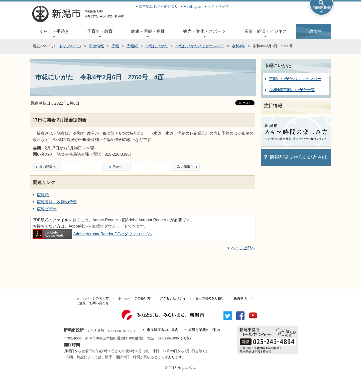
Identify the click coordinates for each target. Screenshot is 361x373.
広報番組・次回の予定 (57, 202)
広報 (115, 46)
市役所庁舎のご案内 (162, 330)
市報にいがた (156, 46)
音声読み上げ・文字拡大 (158, 7)
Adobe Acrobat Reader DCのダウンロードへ (92, 234)
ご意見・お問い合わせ (92, 303)
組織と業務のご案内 (204, 330)
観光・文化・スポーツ (204, 31)
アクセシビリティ (173, 298)
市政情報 (313, 31)
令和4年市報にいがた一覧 (292, 90)
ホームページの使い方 (134, 298)
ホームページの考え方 (92, 298)
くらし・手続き (54, 31)
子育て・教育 (100, 31)
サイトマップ (218, 7)
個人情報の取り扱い (209, 298)
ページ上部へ (243, 248)
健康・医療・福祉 (148, 31)
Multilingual (192, 7)
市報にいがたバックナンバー (199, 46)
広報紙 (132, 46)
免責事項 (240, 298)
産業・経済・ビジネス (265, 31)
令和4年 (238, 46)
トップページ (70, 46)
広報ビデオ (47, 209)
